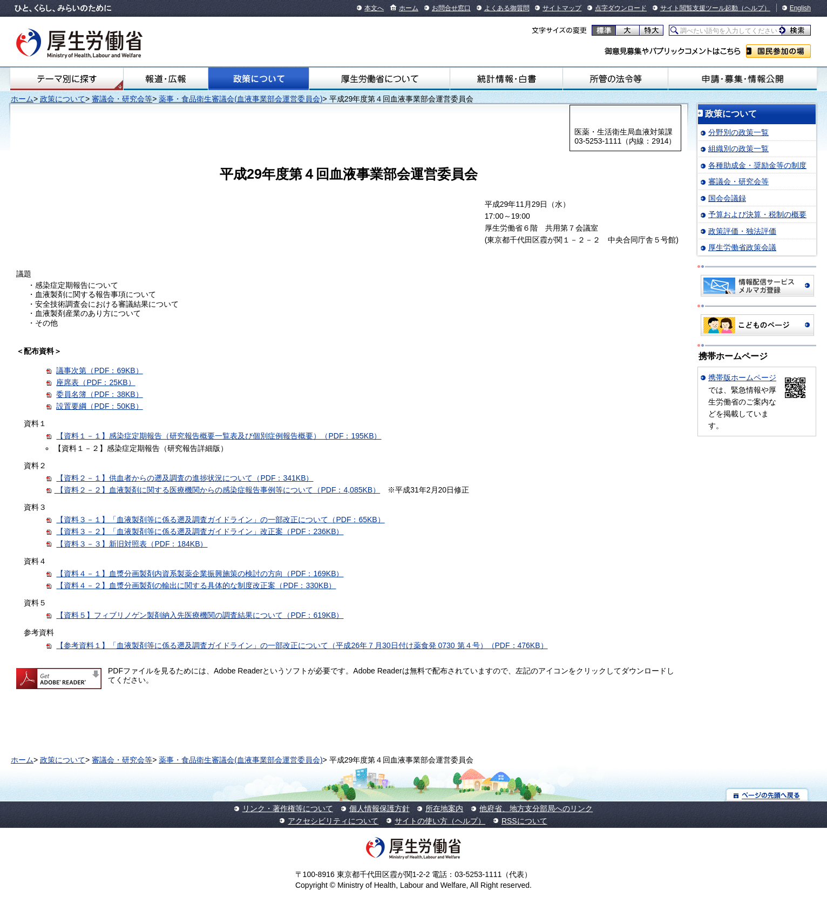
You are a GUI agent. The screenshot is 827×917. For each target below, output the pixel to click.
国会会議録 (727, 198)
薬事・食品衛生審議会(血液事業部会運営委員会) (240, 99)
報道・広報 (166, 79)
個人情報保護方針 (379, 808)
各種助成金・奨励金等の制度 (757, 165)
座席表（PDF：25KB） (95, 382)
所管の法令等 (615, 79)
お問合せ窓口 (451, 8)
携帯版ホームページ (742, 377)
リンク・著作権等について (287, 808)
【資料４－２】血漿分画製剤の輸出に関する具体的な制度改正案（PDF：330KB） (196, 585)
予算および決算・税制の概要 (757, 214)
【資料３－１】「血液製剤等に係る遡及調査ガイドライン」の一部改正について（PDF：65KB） (220, 519)
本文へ (374, 8)
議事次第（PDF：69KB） (99, 370)
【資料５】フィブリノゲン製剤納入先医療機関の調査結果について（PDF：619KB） (199, 615)
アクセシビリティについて (333, 821)
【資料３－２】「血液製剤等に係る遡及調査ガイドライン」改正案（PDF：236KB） (199, 531)
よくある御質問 (507, 8)
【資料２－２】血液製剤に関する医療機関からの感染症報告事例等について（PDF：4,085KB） (218, 490)
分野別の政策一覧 (738, 132)
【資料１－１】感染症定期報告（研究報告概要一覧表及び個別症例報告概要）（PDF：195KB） (218, 435)
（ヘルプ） (754, 8)
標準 (603, 30)
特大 (651, 30)
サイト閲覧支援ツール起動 (699, 8)
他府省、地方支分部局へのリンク (536, 808)
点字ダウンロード (621, 8)
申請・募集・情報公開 (742, 79)
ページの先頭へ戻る (767, 794)
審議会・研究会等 (122, 99)
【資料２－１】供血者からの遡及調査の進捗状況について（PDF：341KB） (184, 478)
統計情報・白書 (506, 79)
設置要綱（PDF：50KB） (99, 406)
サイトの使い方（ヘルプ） (440, 821)
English (800, 8)
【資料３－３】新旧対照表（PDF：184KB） (131, 544)
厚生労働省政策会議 (742, 247)
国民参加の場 (778, 51)
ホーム (408, 8)
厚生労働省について (379, 79)
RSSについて (524, 821)
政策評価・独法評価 (742, 231)
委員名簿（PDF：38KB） (99, 394)
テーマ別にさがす (67, 79)
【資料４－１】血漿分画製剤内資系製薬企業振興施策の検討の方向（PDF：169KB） (199, 573)
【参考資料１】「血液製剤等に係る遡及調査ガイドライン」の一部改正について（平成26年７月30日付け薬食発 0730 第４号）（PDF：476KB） (301, 645)
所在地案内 (444, 808)
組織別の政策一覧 (738, 148)
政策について (258, 79)
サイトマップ (562, 8)
